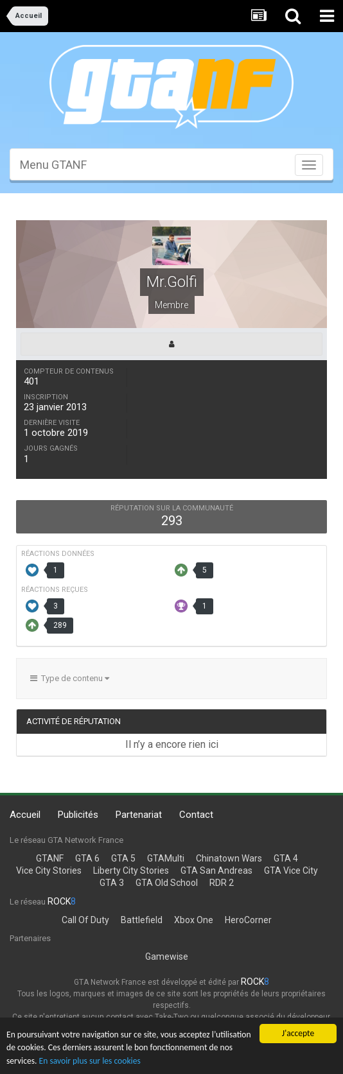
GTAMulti (165, 858)
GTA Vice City (291, 870)
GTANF (50, 858)
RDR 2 (221, 883)
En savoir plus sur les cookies (90, 1061)
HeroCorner (248, 920)
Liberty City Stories (131, 870)
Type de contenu (69, 678)
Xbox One (193, 920)
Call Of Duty (85, 920)
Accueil (25, 814)
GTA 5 (123, 858)
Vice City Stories (49, 870)
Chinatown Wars (229, 858)
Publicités (78, 814)
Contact (196, 814)
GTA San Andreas (216, 870)
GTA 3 (112, 883)
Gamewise (166, 956)
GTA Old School (167, 883)
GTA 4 (286, 858)
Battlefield (142, 920)
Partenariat (139, 814)
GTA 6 (87, 858)
